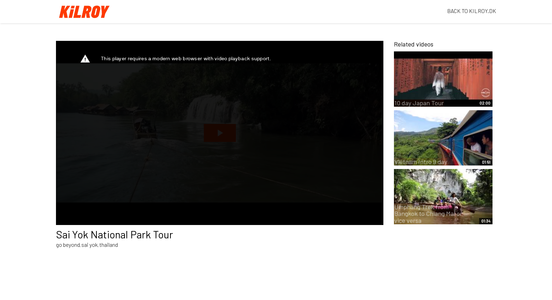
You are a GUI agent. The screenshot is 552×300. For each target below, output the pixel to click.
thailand (108, 244)
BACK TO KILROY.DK (471, 10)
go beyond (68, 244)
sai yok (89, 244)
